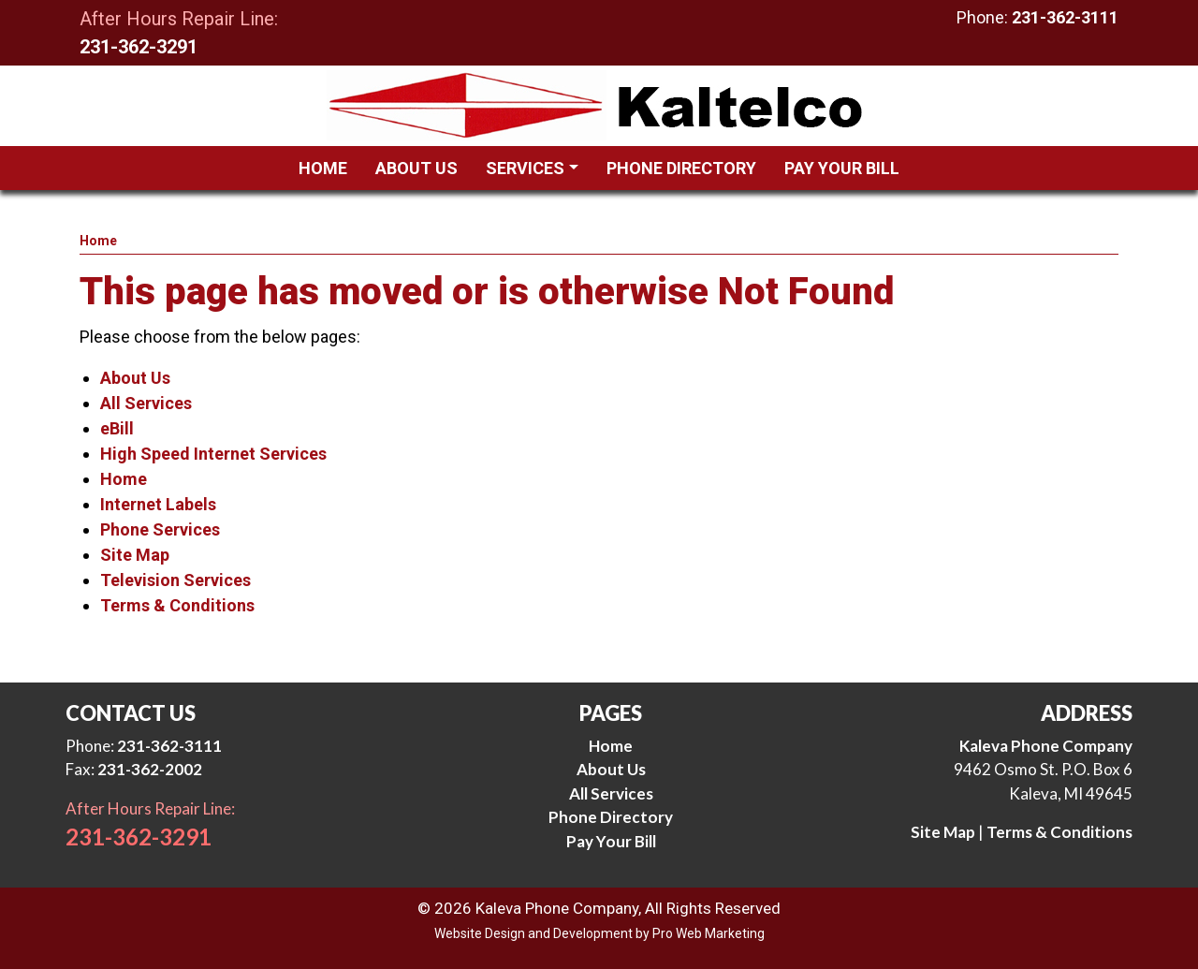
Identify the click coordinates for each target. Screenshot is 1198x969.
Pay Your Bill (611, 841)
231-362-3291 (138, 47)
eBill (117, 428)
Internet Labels (158, 504)
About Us (135, 378)
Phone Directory (610, 817)
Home (98, 240)
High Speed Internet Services (213, 453)
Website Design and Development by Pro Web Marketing (599, 933)
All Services (146, 403)
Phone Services (160, 529)
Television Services (175, 580)
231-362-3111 (1065, 17)
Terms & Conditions (177, 605)
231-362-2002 (149, 769)
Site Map (134, 555)
